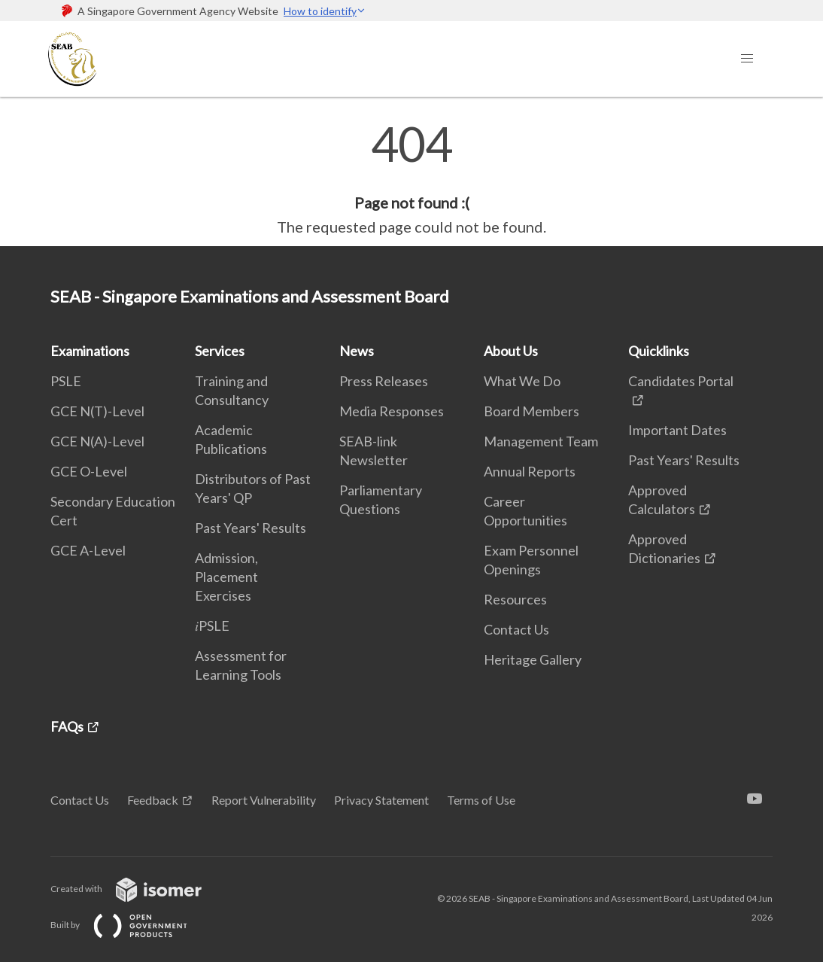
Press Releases (383, 381)
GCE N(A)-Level (97, 441)
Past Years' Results (250, 527)
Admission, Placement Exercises (226, 576)
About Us (511, 350)
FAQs (67, 726)
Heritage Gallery (533, 659)
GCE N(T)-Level (97, 411)
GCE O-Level (88, 471)
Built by (130, 924)
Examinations (89, 350)
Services (219, 350)
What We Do (522, 381)
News (356, 350)
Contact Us (516, 629)
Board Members (531, 411)
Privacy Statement (381, 800)
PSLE (65, 381)
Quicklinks (658, 350)
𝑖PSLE (212, 625)
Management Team (541, 441)
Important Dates (677, 430)
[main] (411, 179)
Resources (515, 599)
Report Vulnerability (263, 800)
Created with (138, 888)
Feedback (152, 800)
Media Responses (391, 411)
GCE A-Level (88, 550)
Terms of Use (481, 800)
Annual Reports (529, 471)
